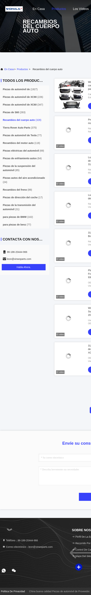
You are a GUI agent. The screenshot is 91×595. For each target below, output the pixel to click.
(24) (24, 179)
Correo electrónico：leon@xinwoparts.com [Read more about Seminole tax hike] (27, 546)
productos (22, 69)
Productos (59, 9)
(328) (22, 120)
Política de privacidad (13, 591)
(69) (23, 150)
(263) (14, 112)
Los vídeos (81, 9)
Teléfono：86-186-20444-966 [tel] (20, 540)
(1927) (20, 89)
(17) (23, 197)
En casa (39, 9)
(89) (17, 189)
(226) (23, 97)
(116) (21, 143)
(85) (19, 168)
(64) (22, 158)
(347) (23, 104)
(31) (19, 207)
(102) (18, 217)
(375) (20, 127)
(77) (22, 135)
